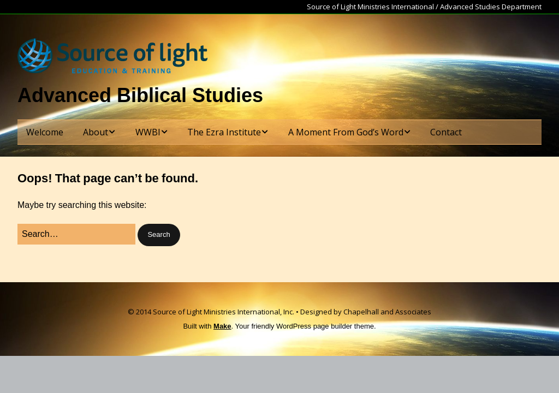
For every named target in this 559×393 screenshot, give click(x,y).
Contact (446, 132)
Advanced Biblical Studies (140, 95)
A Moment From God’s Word (345, 132)
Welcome (44, 132)
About (95, 132)
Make (222, 326)
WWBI (147, 132)
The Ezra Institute (224, 132)
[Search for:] (76, 234)
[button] (159, 235)
